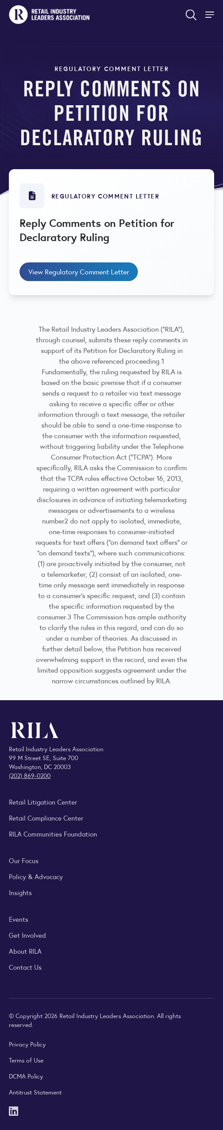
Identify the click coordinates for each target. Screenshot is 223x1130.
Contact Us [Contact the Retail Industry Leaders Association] (25, 967)
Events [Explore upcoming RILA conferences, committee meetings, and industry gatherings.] (18, 919)
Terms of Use (26, 1059)
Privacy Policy (27, 1043)
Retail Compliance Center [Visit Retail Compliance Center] (46, 818)
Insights (20, 892)
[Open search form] (191, 15)
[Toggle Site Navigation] (210, 14)
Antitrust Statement (35, 1091)
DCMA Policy (26, 1075)
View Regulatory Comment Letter (78, 271)
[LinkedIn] (13, 1110)
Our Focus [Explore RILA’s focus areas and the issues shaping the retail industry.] (24, 860)
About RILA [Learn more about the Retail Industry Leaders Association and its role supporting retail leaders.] (25, 951)
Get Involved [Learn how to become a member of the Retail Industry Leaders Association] (27, 935)
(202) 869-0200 (30, 775)
